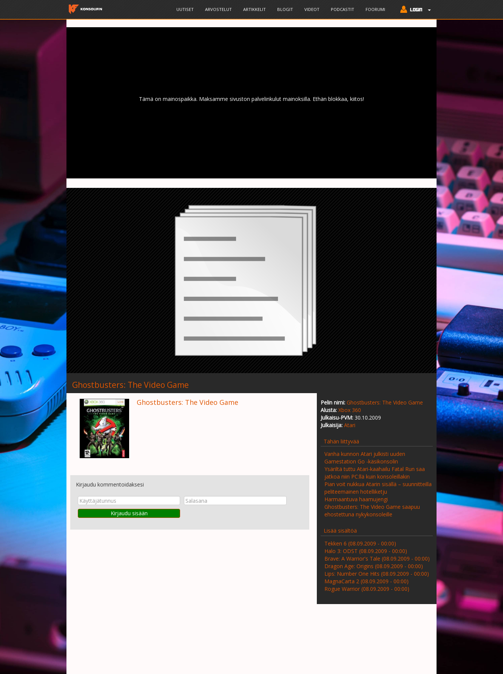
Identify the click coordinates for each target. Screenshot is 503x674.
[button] (414, 10)
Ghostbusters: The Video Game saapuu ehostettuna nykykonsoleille (372, 510)
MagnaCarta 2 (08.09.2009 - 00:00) (366, 581)
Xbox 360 (349, 410)
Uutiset (185, 9)
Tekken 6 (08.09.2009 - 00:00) (360, 543)
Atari (349, 425)
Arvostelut (218, 9)
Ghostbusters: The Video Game (385, 402)
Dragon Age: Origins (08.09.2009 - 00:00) (373, 566)
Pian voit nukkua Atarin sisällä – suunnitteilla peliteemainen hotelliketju (378, 487)
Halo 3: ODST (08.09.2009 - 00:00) (365, 551)
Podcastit (342, 9)
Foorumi (375, 9)
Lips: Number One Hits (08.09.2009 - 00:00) (376, 573)
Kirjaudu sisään (129, 513)
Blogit (285, 9)
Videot (311, 9)
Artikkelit (254, 9)
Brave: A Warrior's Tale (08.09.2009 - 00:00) (377, 558)
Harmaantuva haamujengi (356, 499)
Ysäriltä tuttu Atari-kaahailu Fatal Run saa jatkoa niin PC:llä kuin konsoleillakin (374, 472)
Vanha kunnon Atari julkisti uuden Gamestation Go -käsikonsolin (364, 457)
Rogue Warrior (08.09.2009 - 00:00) (366, 588)
